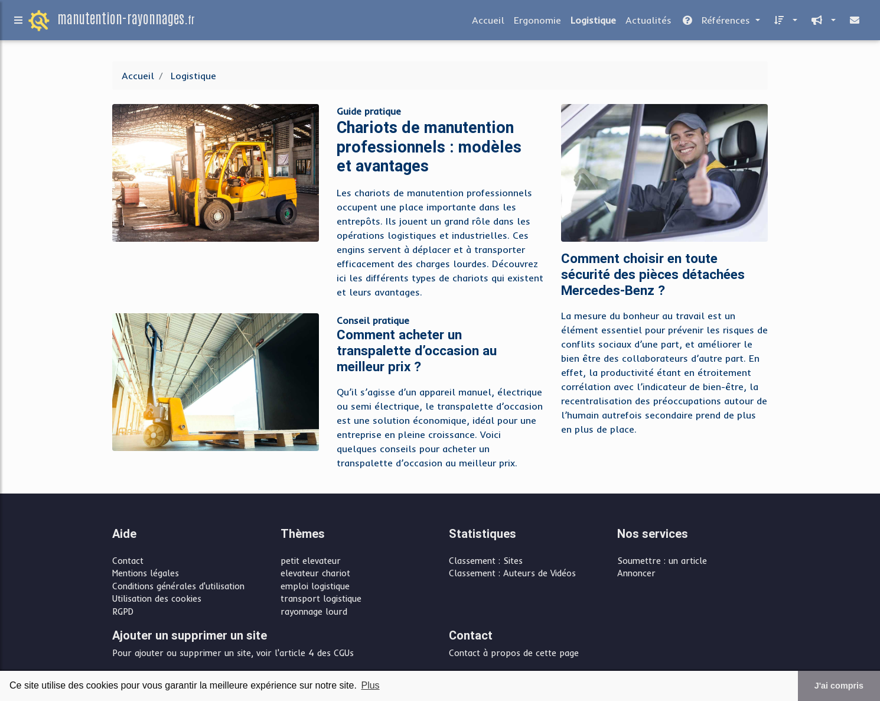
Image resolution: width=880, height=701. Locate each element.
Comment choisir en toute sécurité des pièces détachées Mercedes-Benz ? (653, 274)
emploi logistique (315, 586)
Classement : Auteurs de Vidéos (512, 573)
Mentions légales (145, 573)
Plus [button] (370, 685)
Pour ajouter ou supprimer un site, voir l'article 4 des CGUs (233, 653)
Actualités (648, 22)
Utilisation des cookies (156, 598)
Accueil (488, 22)
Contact (128, 561)
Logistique (593, 22)
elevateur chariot (315, 573)
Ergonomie (537, 22)
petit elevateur (311, 561)
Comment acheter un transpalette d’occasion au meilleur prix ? (417, 351)
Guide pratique (369, 111)
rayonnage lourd (314, 611)
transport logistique (321, 598)
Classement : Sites (486, 561)
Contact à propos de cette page (514, 653)
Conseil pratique (373, 320)
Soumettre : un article (662, 561)
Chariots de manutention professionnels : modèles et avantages (429, 147)
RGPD (122, 611)
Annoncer (636, 573)
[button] (783, 22)
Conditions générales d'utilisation (178, 586)
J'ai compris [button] (838, 685)
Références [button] (717, 22)
